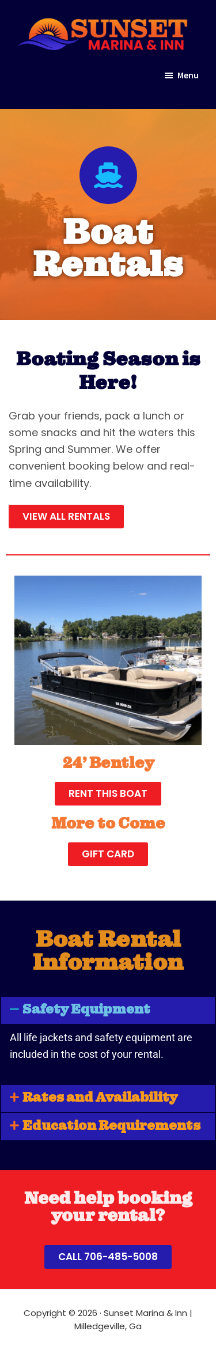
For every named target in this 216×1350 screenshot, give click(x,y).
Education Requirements (111, 1126)
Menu (188, 75)
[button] (108, 1010)
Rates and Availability (99, 1098)
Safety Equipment (86, 1010)
